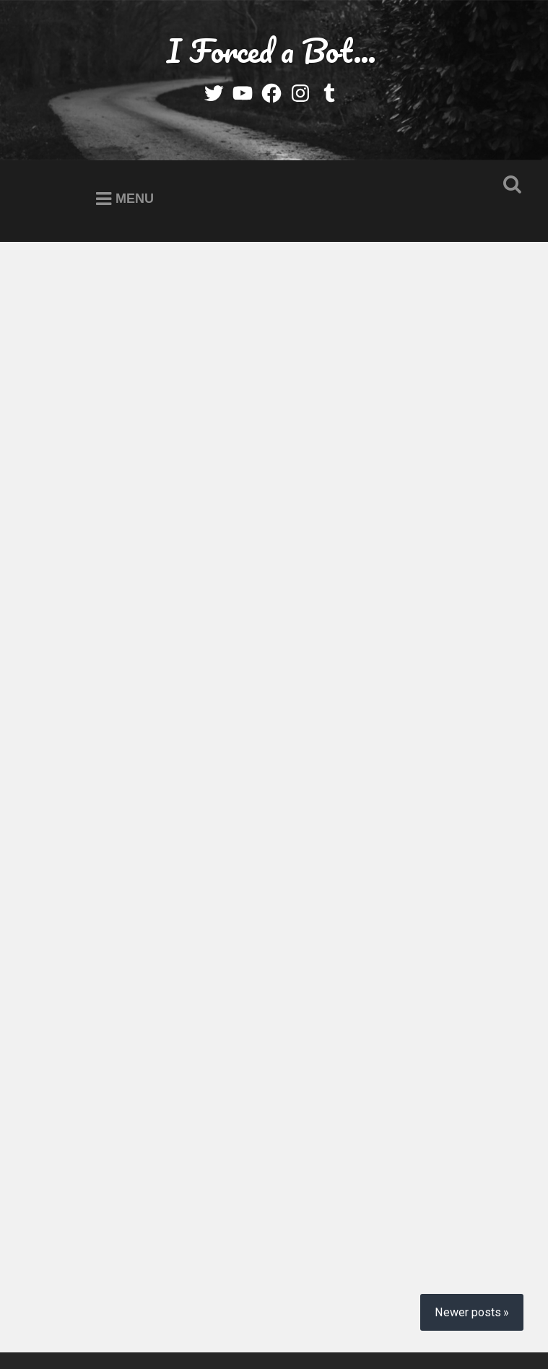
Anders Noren (455, 1315)
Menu (135, 198)
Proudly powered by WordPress (142, 1315)
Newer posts (468, 1194)
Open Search (509, 184)
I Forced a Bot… (271, 50)
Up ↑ (271, 1331)
